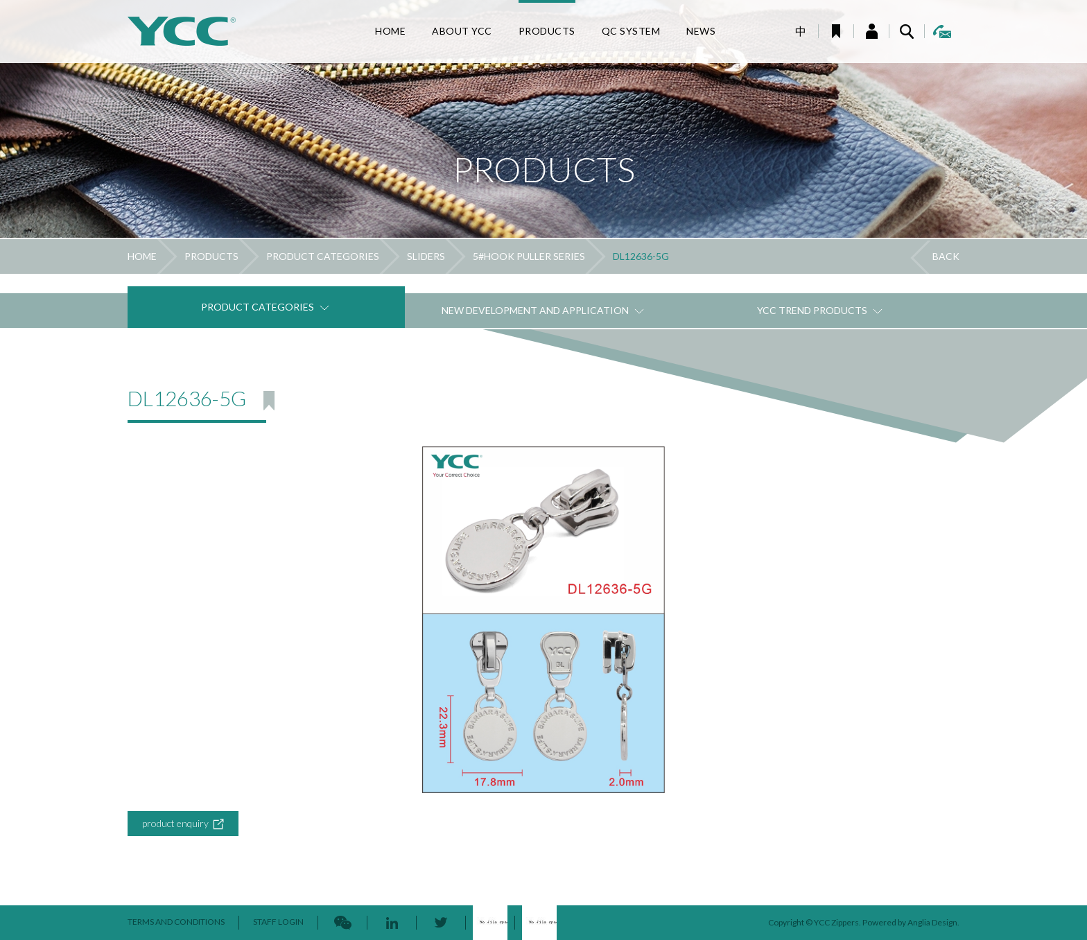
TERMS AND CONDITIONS (176, 921)
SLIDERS (426, 256)
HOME (142, 256)
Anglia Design (932, 922)
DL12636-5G (641, 256)
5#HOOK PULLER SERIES (529, 256)
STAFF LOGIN (278, 921)
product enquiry (183, 823)
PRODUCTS (211, 256)
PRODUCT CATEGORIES (322, 256)
